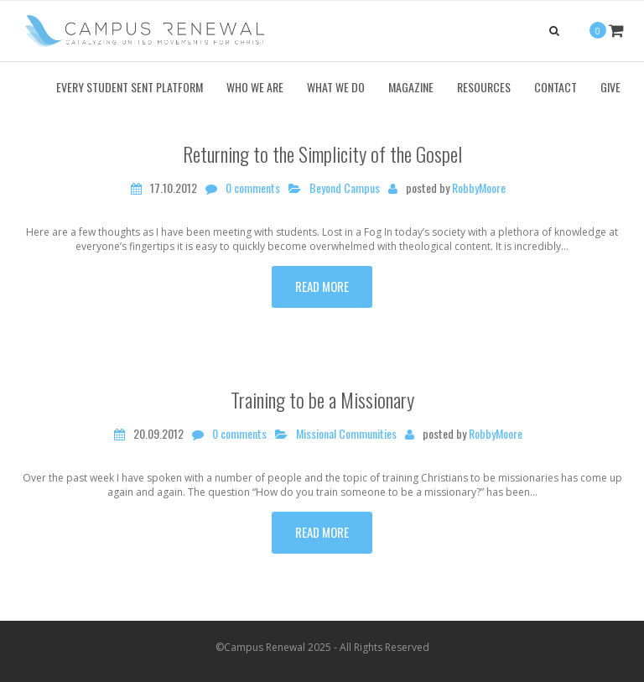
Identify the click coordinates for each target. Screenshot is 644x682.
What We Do (336, 87)
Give (610, 87)
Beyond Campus (344, 188)
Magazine (411, 87)
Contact (555, 87)
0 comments (253, 188)
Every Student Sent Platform (129, 87)
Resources (484, 87)
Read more (322, 286)
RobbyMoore (479, 188)
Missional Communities (346, 433)
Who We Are (254, 87)
